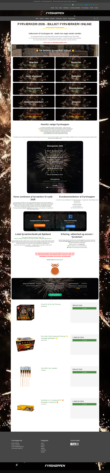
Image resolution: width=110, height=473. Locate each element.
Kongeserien (49, 208)
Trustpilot (73, 203)
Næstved (44, 140)
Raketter (43, 451)
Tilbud (42, 446)
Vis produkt (84, 311)
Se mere (43, 455)
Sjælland (57, 140)
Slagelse (26, 242)
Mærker (42, 450)
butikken (29, 248)
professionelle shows (89, 244)
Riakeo (38, 208)
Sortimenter (43, 453)
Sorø (29, 242)
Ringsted (21, 242)
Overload (27, 208)
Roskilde (36, 242)
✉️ (78, 5)
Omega (42, 208)
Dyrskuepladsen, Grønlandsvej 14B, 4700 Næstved (55, 184)
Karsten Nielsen (75, 244)
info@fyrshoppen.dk (19, 450)
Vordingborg (41, 242)
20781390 (17, 448)
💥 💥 (55, 156)
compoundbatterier (61, 133)
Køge (32, 242)
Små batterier (47, 133)
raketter (53, 133)
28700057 (61, 190)
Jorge (35, 208)
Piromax (31, 208)
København (48, 242)
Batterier (43, 448)
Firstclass (22, 208)
